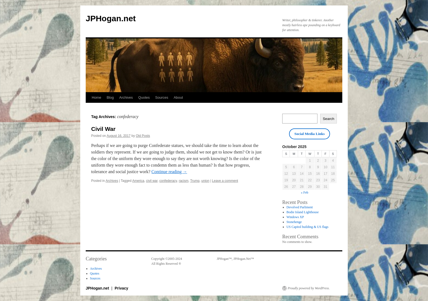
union (205, 181)
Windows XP (295, 217)
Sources (161, 97)
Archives (126, 97)
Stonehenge (294, 222)
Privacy (121, 288)
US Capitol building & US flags (308, 227)
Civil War (103, 129)
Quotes (144, 97)
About (178, 97)
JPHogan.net (111, 18)
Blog (110, 97)
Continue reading (169, 171)
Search (328, 119)
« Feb (304, 192)
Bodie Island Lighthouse (303, 212)
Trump (195, 181)
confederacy (168, 181)
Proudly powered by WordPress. (309, 288)
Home (96, 97)
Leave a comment (225, 181)
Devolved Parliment (300, 207)
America (138, 181)
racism (183, 181)
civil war (151, 181)
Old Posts (143, 136)
